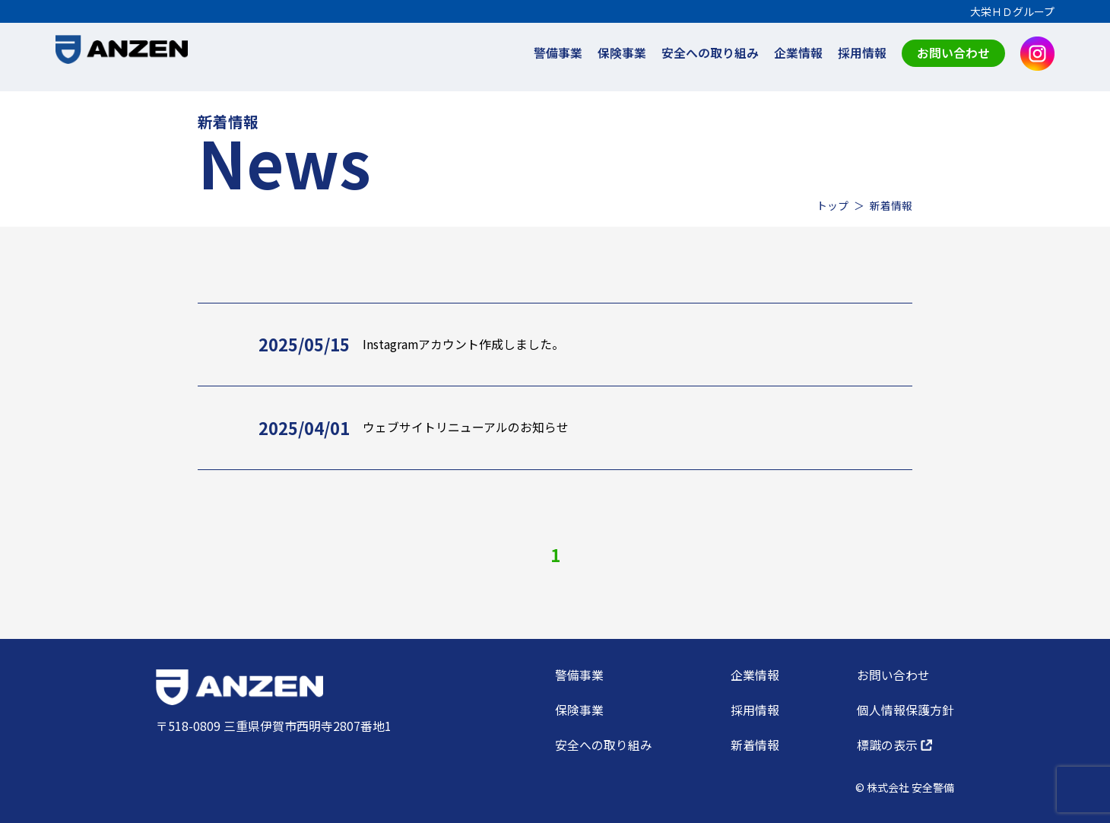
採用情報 (862, 53)
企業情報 (798, 53)
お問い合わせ (953, 53)
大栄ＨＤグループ (1012, 11)
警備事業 (558, 53)
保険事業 (622, 53)
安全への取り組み (710, 53)
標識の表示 (894, 745)
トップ (832, 205)
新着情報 (755, 745)
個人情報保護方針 (905, 710)
